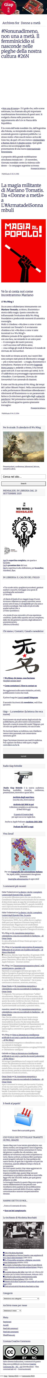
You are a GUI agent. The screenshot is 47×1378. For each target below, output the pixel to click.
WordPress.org (9, 1335)
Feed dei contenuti (10, 1328)
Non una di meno (10, 108)
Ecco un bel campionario (15, 1211)
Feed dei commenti (11, 1332)
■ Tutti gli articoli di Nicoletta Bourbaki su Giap (21, 1286)
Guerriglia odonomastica (18, 879)
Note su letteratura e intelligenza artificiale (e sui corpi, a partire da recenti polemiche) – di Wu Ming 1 (23, 1037)
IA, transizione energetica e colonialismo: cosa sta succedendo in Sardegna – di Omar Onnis (22, 936)
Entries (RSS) (13, 1376)
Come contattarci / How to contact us (21, 686)
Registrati (7, 1322)
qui (28, 809)
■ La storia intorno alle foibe (13, 1272)
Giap (6, 1376)
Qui (4, 565)
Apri (5, 560)
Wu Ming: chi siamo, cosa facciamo (20, 678)
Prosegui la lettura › (38, 168)
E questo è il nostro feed (23, 814)
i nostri (28, 697)
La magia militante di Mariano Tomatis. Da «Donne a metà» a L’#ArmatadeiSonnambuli (22, 197)
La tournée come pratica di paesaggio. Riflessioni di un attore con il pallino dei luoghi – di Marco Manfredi (22, 949)
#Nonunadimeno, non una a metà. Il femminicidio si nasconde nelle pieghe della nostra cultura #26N (21, 43)
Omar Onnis (7, 986)
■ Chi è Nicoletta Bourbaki (13, 1253)
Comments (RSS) (28, 1376)
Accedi (5, 1325)
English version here (12, 681)
